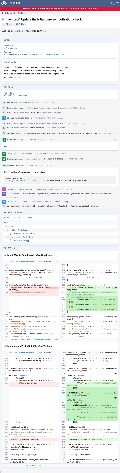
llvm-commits (37, 128)
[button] (117, 3)
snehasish (18, 31)
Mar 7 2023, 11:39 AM (108, 133)
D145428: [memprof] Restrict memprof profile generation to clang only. (64, 133)
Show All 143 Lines (34, 262)
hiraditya (35, 112)
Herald (10, 108)
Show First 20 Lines (17, 262)
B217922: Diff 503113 (53, 159)
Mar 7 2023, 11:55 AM (46, 140)
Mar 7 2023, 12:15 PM (43, 165)
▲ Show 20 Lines (17, 340)
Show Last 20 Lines (50, 340)
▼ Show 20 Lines (51, 262)
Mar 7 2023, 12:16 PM (63, 189)
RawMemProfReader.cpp (25, 233)
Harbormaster (13, 159)
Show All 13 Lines (34, 465)
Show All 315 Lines (34, 353)
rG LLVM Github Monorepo (15, 95)
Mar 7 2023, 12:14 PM (74, 159)
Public (21, 24)
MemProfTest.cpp (21, 240)
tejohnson (12, 48)
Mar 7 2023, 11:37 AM (45, 103)
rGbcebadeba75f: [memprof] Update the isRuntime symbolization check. (35, 54)
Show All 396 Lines (33, 340)
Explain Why (12, 197)
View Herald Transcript (57, 108)
